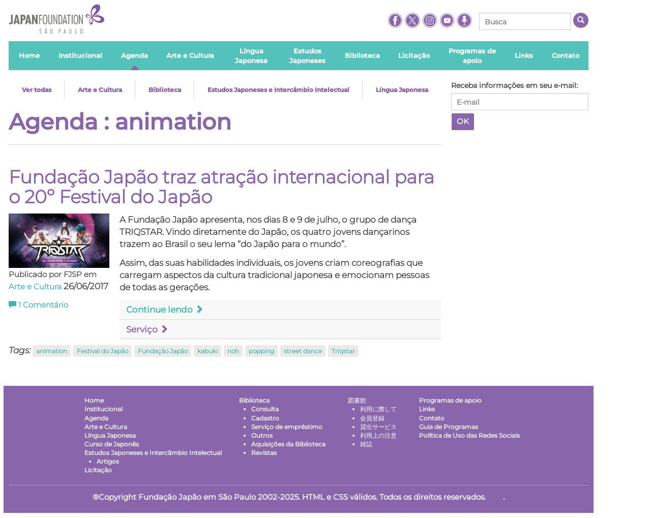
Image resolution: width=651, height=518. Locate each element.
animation (51, 351)
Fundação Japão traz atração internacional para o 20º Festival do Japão (221, 187)
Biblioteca (165, 90)
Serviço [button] (147, 329)
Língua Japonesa (402, 90)
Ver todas (36, 90)
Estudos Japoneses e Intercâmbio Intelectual (278, 90)
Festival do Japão (102, 351)
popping (261, 351)
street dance (303, 351)
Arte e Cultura (100, 90)
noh (233, 351)
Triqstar (343, 351)
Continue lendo (164, 309)
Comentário (38, 305)
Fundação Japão (163, 351)
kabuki (207, 351)
